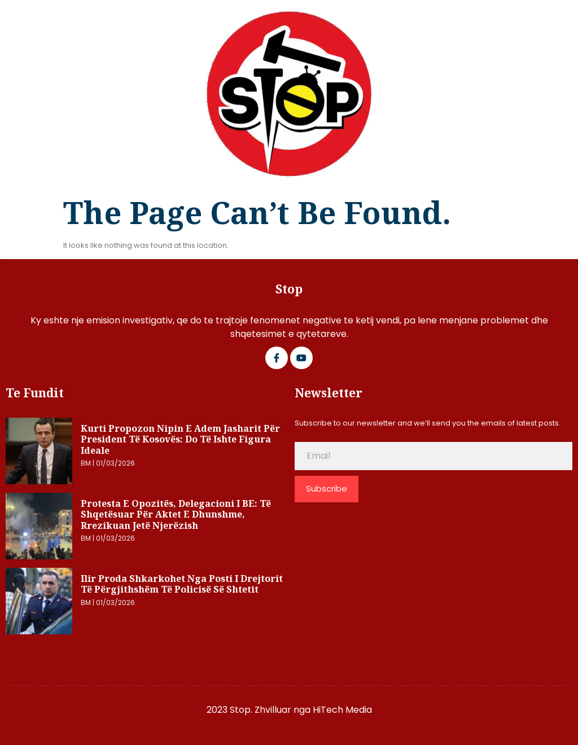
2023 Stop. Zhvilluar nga (260, 709)
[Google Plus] (301, 358)
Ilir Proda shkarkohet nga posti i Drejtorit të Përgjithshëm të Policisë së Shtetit (182, 584)
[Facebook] (276, 358)
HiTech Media (342, 709)
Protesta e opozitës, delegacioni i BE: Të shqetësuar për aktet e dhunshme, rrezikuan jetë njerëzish (176, 514)
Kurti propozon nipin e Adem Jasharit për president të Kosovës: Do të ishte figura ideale (180, 439)
